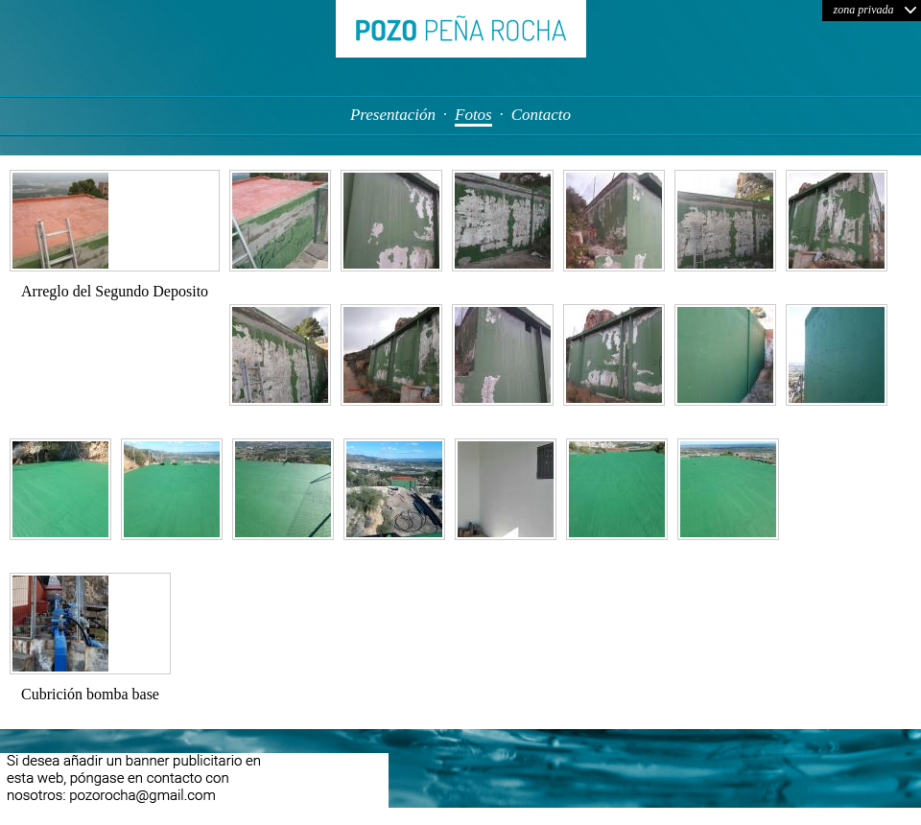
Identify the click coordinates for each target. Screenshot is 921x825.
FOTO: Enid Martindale (845, 812)
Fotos (473, 115)
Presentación (393, 115)
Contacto (541, 115)
